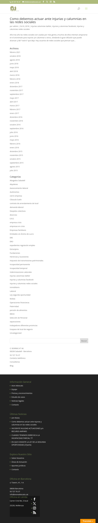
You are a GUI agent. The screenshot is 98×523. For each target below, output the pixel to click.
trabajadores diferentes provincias (23, 325)
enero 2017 (14, 113)
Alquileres (14, 184)
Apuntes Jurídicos (18, 465)
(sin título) (15, 418)
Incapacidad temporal (18, 268)
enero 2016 (14, 147)
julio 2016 (14, 132)
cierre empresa (16, 196)
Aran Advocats (17, 385)
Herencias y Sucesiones (19, 257)
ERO (11, 241)
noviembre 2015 (16, 155)
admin (15, 26)
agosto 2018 (15, 60)
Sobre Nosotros (17, 458)
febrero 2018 (15, 79)
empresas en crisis (17, 226)
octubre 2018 (15, 56)
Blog (11, 366)
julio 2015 (14, 170)
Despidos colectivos (18, 211)
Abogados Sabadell (17, 180)
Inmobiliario (15, 287)
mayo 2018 (14, 67)
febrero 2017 (15, 109)
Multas (12, 299)
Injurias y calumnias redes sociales (23, 283)
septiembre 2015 (16, 163)
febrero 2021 (15, 52)
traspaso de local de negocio (21, 329)
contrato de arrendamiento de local (24, 203)
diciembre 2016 (16, 117)
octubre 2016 (15, 124)
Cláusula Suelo (16, 199)
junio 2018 (14, 63)
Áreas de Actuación (19, 462)
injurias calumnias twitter (41, 26)
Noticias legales (17, 401)
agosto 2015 (15, 166)
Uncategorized (15, 333)
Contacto (15, 405)
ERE (11, 237)
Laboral (13, 291)
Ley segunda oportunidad (20, 295)
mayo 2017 (14, 98)
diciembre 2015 (16, 151)
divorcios (13, 215)
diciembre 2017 (16, 86)
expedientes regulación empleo (22, 245)
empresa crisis (15, 222)
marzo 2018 (14, 75)
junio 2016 (14, 136)
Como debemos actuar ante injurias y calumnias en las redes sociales (48, 20)
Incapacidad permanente (20, 264)
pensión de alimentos (18, 310)
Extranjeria (14, 249)
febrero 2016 (15, 144)
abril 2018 (14, 71)
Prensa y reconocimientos (21, 393)
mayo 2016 (14, 140)
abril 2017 (14, 102)
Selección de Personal (18, 318)
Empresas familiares (18, 230)
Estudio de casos (18, 397)
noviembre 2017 (16, 90)
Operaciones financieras (19, 302)
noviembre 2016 (16, 121)
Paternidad (14, 306)
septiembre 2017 (16, 94)
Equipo (14, 389)
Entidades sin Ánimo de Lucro (22, 234)
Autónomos (14, 192)
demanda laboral (16, 207)
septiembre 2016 (16, 128)
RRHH (12, 314)
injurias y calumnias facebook (64, 26)
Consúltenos (15, 362)
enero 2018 (14, 82)
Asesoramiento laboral (19, 188)
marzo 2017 (14, 105)
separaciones (15, 321)
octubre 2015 (15, 159)
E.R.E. (12, 218)
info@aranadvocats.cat (19, 494)
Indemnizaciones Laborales (21, 272)
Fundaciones (15, 253)
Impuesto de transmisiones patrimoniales (26, 260)
